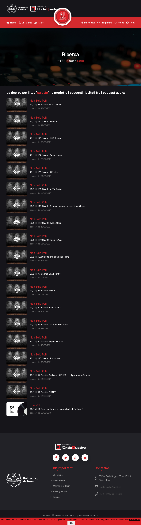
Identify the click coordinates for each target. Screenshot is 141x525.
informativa (134, 520)
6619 (119, 494)
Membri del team (60, 486)
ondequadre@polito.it (108, 487)
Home (60, 60)
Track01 (35, 405)
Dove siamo (58, 480)
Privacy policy (59, 491)
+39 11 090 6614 (108, 494)
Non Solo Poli (38, 100)
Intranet (55, 497)
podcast (70, 60)
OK (71, 523)
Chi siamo (57, 475)
